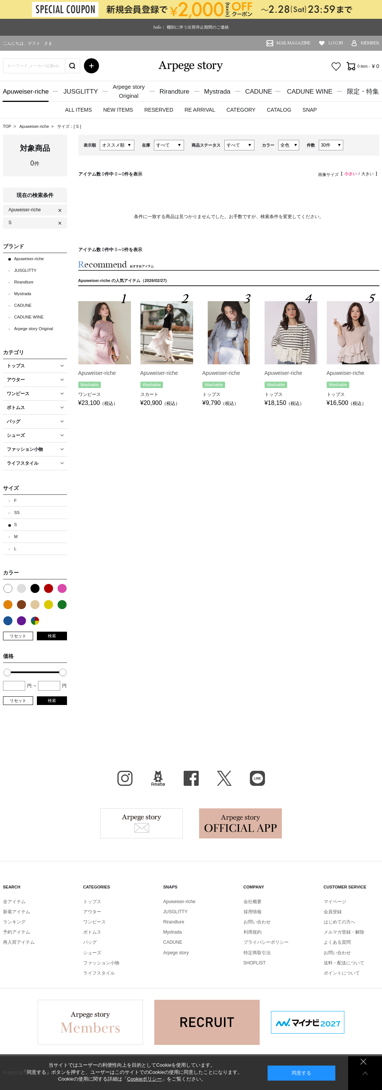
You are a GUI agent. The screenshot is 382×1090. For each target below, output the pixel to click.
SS (17, 512)
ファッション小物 (101, 963)
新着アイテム (16, 911)
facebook (191, 778)
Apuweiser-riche (26, 91)
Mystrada (217, 91)
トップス (92, 901)
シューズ (92, 952)
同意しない (363, 1061)
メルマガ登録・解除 (344, 932)
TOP (7, 126)
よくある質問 (337, 942)
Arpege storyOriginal (129, 91)
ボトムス (92, 932)
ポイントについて (342, 973)
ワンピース (94, 922)
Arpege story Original (33, 328)
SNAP (310, 110)
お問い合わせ (257, 922)
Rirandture (174, 91)
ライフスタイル (99, 973)
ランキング (14, 922)
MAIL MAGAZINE (293, 43)
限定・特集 (363, 91)
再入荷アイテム (19, 942)
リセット (18, 636)
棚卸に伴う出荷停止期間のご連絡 (198, 27)
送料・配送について (344, 963)
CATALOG (279, 110)
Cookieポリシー (144, 1079)
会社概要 (253, 901)
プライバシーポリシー (266, 942)
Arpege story (141, 823)
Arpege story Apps (240, 823)
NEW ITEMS (118, 110)
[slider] (7, 672)
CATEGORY (241, 110)
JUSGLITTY (81, 91)
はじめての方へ (339, 922)
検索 (52, 636)
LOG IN (336, 43)
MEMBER (370, 43)
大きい (367, 173)
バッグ (90, 942)
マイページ (335, 901)
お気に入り (336, 66)
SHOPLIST (255, 963)
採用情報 (253, 911)
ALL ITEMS (78, 110)
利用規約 (253, 932)
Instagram (124, 778)
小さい (350, 173)
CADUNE (258, 91)
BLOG (158, 778)
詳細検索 (91, 65)
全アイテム (14, 901)
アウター (92, 911)
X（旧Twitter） (224, 778)
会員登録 (333, 911)
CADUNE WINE (309, 91)
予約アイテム (16, 932)
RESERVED (158, 110)
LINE (257, 778)
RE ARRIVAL (199, 110)
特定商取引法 (257, 952)
